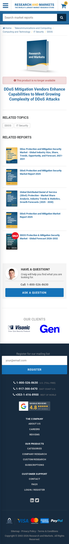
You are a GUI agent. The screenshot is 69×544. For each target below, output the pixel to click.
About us (34, 423)
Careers (34, 429)
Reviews (34, 434)
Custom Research (34, 459)
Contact (34, 479)
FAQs (34, 484)
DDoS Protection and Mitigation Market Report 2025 (40, 215)
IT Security (22, 125)
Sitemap (15, 531)
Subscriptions (34, 465)
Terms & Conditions (48, 531)
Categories (34, 448)
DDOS (8, 125)
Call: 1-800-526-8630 (34, 284)
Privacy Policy (28, 531)
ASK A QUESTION (34, 292)
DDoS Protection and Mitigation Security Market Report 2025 (41, 172)
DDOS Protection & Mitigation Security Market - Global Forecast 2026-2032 (40, 237)
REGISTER (35, 369)
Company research (34, 454)
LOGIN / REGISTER (34, 489)
